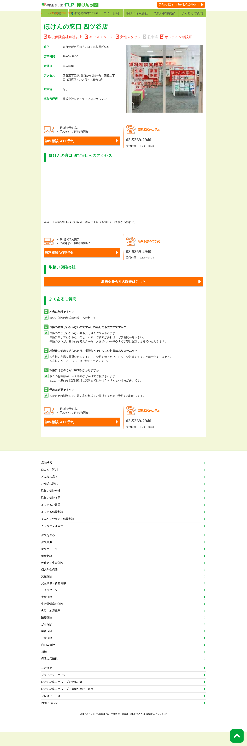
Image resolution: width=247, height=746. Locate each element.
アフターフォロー (52, 539)
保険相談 (46, 569)
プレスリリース (50, 710)
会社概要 (46, 681)
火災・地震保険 (50, 624)
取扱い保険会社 (137, 13)
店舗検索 (55, 13)
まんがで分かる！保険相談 (57, 532)
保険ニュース (49, 563)
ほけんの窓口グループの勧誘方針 (61, 696)
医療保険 (46, 631)
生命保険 (46, 610)
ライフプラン (49, 604)
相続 (44, 665)
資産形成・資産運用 (53, 597)
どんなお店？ (49, 490)
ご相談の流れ (49, 497)
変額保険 (46, 590)
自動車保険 (48, 658)
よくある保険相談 (52, 525)
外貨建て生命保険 (52, 576)
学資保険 (46, 645)
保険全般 (46, 556)
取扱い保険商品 (164, 13)
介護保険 (46, 652)
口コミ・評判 (109, 13)
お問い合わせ (49, 717)
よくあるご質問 (192, 13)
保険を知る (48, 549)
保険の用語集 (49, 672)
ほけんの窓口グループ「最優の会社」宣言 (67, 703)
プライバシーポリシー (55, 688)
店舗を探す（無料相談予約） (179, 5)
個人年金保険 (49, 583)
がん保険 (46, 638)
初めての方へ (83, 13)
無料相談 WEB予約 (64, 149)
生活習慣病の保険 (52, 617)
